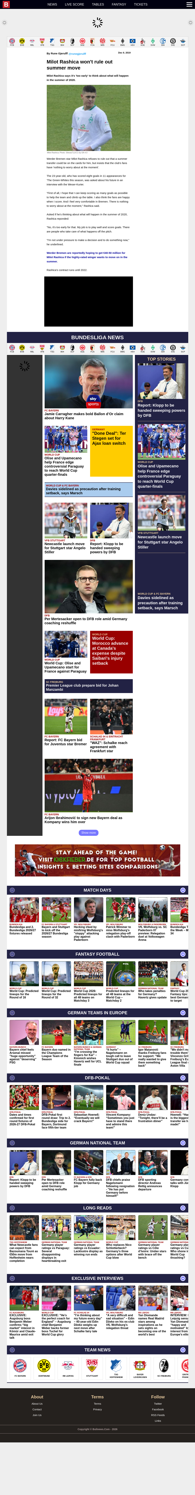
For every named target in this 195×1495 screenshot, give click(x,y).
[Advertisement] (97, 61)
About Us (37, 1456)
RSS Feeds (158, 1467)
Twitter (158, 1456)
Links (158, 1473)
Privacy (97, 1461)
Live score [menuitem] (74, 4)
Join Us (37, 1467)
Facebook (158, 1461)
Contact (37, 1461)
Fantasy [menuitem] (119, 4)
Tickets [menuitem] (141, 4)
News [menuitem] (52, 4)
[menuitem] (23, 4)
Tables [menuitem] (98, 4)
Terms (97, 1456)
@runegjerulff (77, 106)
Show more (88, 885)
